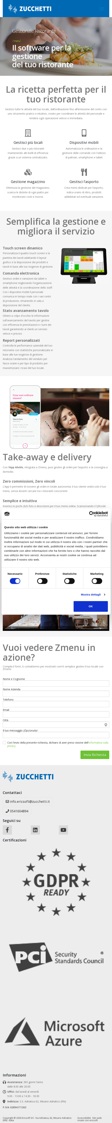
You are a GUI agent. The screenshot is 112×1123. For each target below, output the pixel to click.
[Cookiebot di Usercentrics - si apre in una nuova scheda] (92, 514)
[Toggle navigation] (101, 9)
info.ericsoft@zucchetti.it (28, 801)
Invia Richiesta (95, 754)
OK (91, 606)
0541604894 (17, 811)
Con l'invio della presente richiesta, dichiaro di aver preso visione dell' (57, 744)
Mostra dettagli (91, 594)
